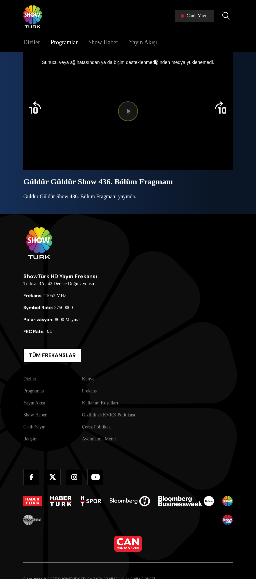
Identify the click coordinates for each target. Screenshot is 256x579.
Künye (88, 378)
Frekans (89, 390)
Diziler (31, 42)
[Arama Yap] (226, 16)
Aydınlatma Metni (99, 438)
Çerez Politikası (97, 426)
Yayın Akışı (143, 42)
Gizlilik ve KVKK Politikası (108, 414)
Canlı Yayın (34, 426)
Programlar (64, 42)
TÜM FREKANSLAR (52, 355)
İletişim (30, 438)
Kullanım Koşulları (100, 402)
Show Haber (103, 42)
